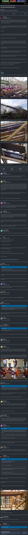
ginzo (4, 263)
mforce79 (4, 346)
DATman (4, 317)
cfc (3, 302)
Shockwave (5, 211)
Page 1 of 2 (14, 13)
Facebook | (8, 5)
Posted (6, 18)
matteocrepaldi (5, 516)
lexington (4, 202)
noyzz (4, 283)
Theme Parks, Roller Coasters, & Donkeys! (12, 10)
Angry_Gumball (5, 230)
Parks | (4, 5)
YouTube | (11, 5)
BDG (4, 237)
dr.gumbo (4, 446)
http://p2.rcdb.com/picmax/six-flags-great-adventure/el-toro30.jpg (9, 259)
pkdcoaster (2, 9)
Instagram (14, 5)
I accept (24, 532)
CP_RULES (5, 415)
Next (25, 13)
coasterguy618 (5, 324)
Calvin (4, 291)
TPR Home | (1, 5)
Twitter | (6, 5)
